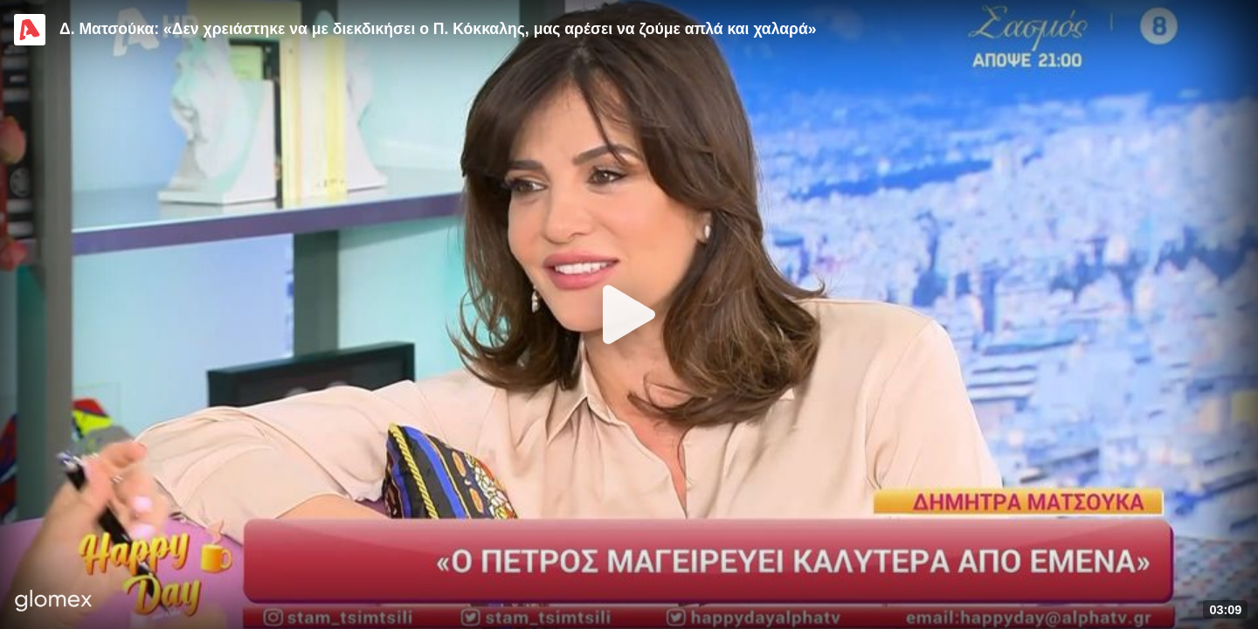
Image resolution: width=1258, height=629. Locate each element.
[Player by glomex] (53, 602)
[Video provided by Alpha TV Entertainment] (29, 29)
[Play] (629, 314)
